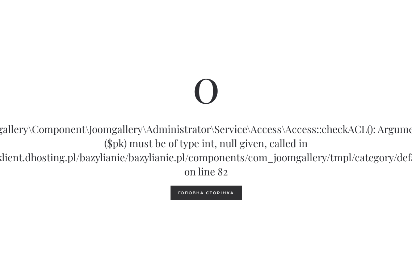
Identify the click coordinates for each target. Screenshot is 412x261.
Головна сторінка (206, 192)
